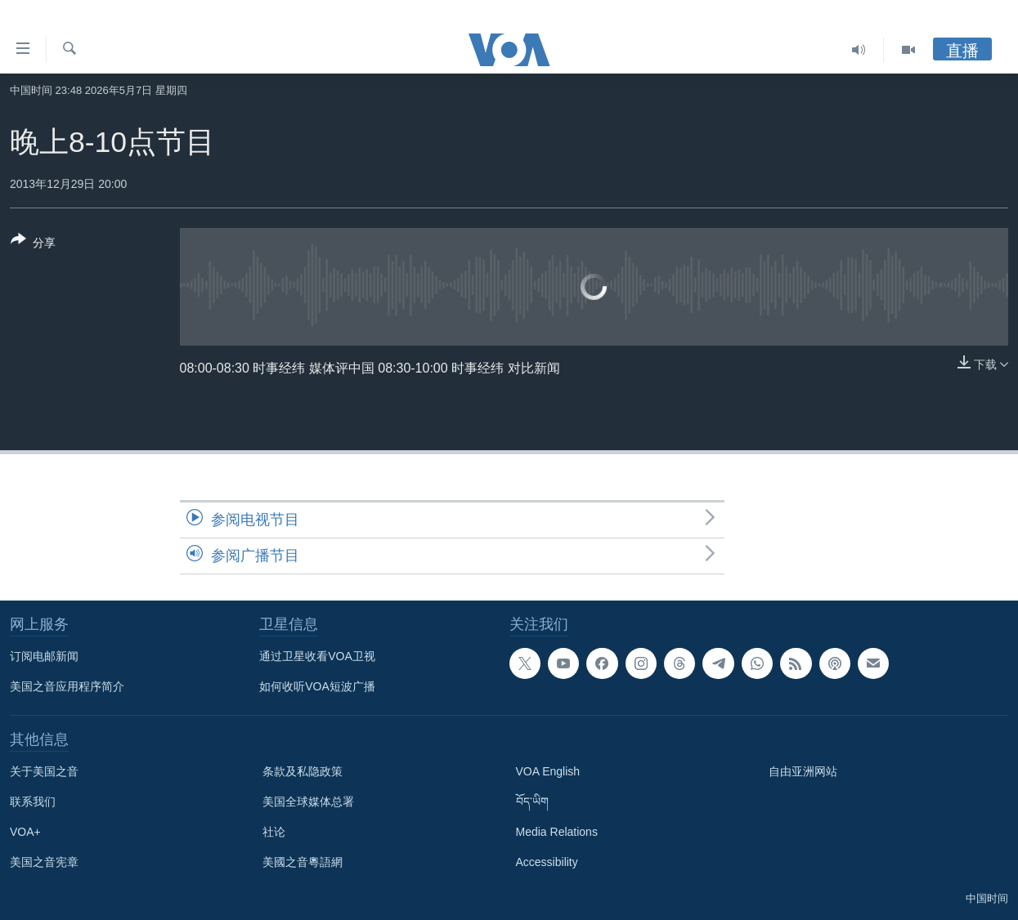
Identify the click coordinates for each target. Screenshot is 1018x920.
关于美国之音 (44, 771)
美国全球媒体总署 (308, 801)
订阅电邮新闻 (44, 656)
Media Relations (557, 831)
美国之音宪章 (44, 862)
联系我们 (33, 801)
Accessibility (547, 862)
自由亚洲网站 (803, 771)
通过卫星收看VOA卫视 (317, 656)
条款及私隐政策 (302, 771)
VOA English (548, 771)
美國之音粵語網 (302, 862)
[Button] (33, 244)
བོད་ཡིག (532, 801)
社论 (273, 831)
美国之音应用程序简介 (67, 686)
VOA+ (25, 831)
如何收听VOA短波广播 (317, 686)
